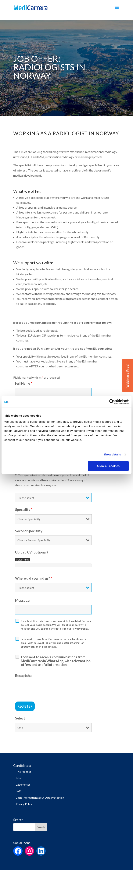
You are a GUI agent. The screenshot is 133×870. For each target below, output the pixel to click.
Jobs (18, 778)
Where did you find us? (33, 578)
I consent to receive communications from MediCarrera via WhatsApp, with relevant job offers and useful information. (56, 661)
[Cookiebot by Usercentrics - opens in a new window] (112, 402)
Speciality (23, 510)
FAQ (18, 791)
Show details (112, 454)
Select (20, 718)
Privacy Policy (24, 804)
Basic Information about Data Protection (40, 797)
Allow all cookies (108, 466)
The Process (23, 771)
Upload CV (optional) (31, 552)
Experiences (23, 784)
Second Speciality (28, 531)
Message (22, 600)
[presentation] (44, 687)
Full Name (23, 383)
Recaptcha (23, 676)
